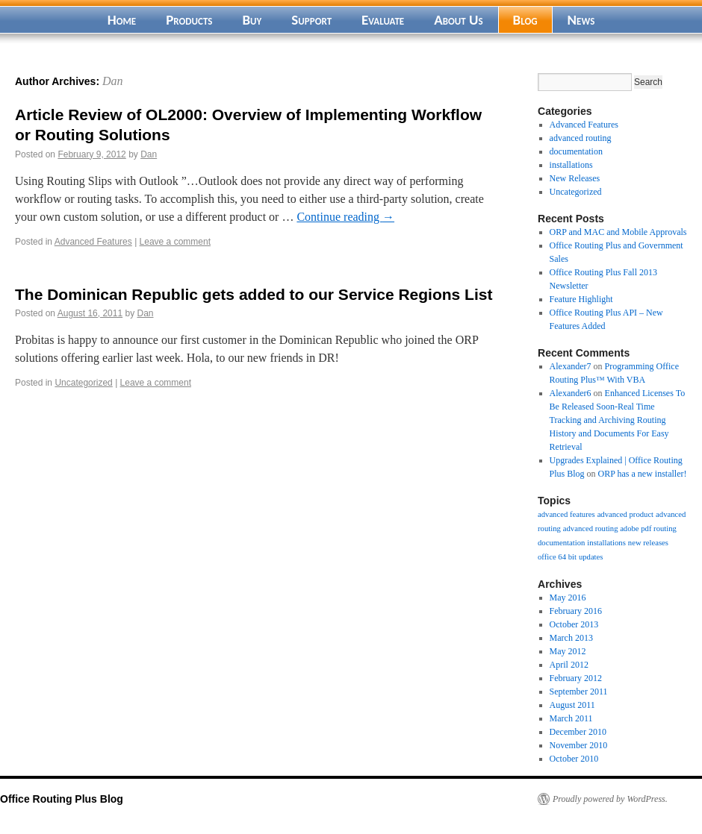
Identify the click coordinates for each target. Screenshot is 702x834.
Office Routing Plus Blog (61, 799)
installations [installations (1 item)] (606, 543)
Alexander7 (570, 366)
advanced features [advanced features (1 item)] (566, 514)
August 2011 (572, 705)
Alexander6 (570, 393)
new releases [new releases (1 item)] (648, 543)
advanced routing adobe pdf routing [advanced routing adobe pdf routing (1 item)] (620, 528)
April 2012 (569, 664)
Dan (112, 81)
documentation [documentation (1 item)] (561, 543)
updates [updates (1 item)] (591, 557)
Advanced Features (93, 241)
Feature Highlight (581, 299)
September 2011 (579, 691)
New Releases (575, 178)
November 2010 (579, 745)
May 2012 (568, 651)
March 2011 (571, 718)
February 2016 (576, 611)
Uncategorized (83, 382)
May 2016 (568, 597)
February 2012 (576, 678)
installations (571, 165)
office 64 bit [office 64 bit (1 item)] (557, 557)
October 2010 (574, 758)
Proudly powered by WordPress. (610, 799)
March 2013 (571, 638)
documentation (576, 151)
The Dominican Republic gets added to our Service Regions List (253, 294)
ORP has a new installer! (642, 473)
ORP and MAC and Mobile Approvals (618, 232)
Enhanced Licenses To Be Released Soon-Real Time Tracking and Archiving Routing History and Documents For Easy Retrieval (618, 420)
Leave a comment (175, 241)
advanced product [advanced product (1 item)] (625, 514)
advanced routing (581, 138)
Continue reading (345, 216)
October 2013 (574, 624)
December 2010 (578, 732)
